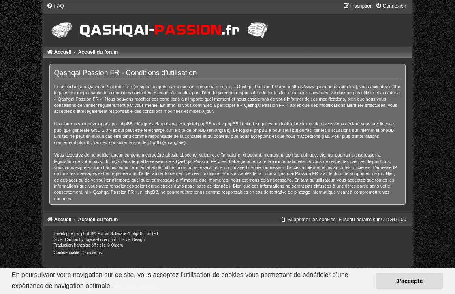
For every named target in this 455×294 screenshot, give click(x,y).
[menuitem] (55, 6)
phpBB (87, 233)
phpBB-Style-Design (126, 239)
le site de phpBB (189, 130)
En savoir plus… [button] (138, 285)
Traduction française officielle (79, 245)
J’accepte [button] (409, 281)
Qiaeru (117, 245)
